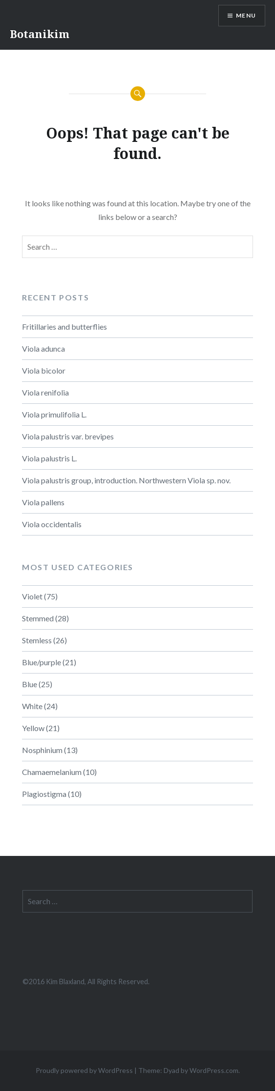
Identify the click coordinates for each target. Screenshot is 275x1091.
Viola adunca (43, 348)
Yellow (33, 728)
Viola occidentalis (52, 524)
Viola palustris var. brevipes (68, 436)
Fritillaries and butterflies (64, 326)
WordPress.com (214, 1070)
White (32, 706)
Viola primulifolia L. (54, 414)
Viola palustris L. (49, 458)
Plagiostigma (44, 793)
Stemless (37, 640)
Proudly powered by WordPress (84, 1070)
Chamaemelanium (52, 771)
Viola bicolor (43, 370)
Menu (246, 15)
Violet (32, 596)
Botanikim (39, 33)
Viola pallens (43, 502)
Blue (29, 684)
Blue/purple (41, 662)
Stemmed (38, 618)
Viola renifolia (45, 392)
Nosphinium (42, 749)
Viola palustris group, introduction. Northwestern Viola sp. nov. (126, 480)
